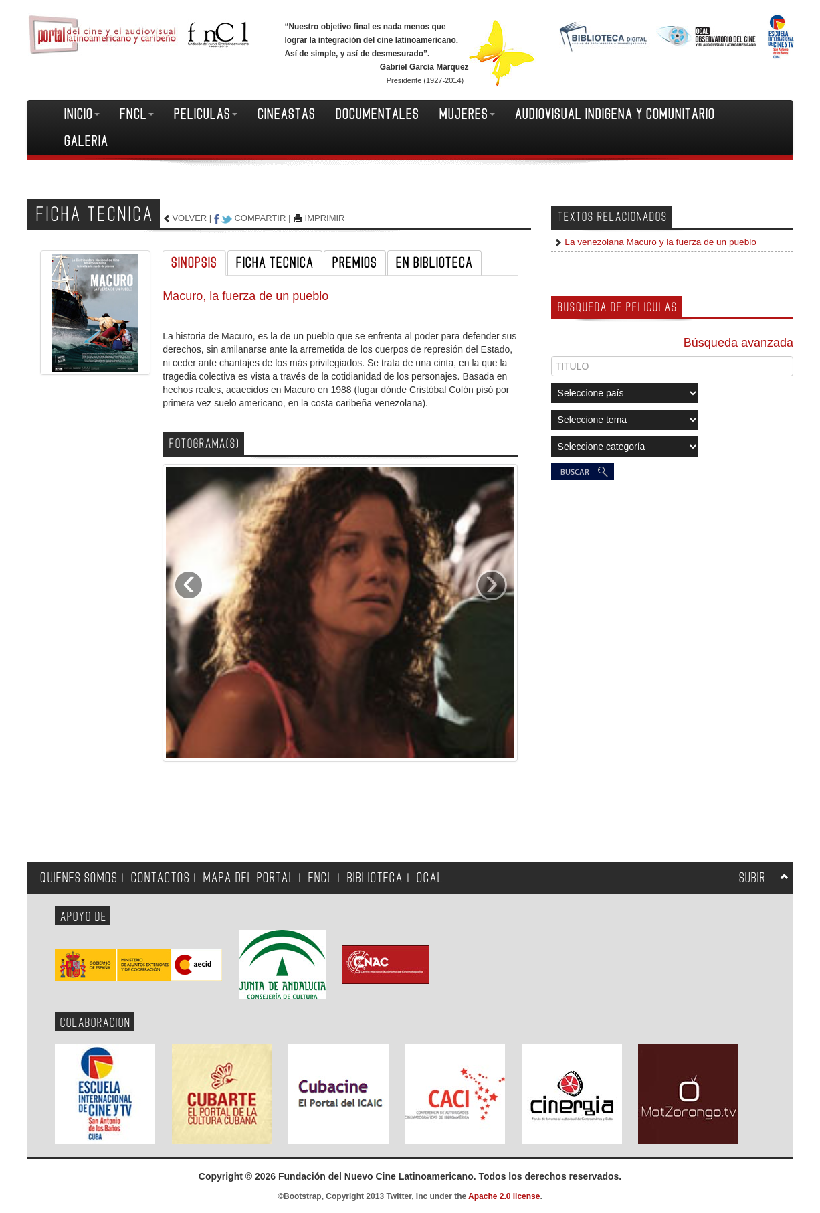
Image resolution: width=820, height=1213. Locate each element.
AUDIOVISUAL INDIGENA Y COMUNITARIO (615, 114)
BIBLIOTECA (375, 878)
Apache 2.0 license (504, 1196)
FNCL (137, 114)
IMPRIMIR (325, 218)
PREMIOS (354, 263)
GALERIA (86, 141)
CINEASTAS (287, 114)
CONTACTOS (160, 878)
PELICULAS (205, 114)
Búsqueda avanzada (738, 342)
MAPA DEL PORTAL (249, 878)
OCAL (430, 878)
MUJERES (467, 114)
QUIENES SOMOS (79, 878)
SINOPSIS (194, 263)
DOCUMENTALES (377, 114)
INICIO (82, 114)
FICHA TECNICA (275, 263)
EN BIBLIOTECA (434, 263)
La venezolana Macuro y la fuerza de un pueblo (659, 242)
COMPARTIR (260, 218)
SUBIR (752, 878)
